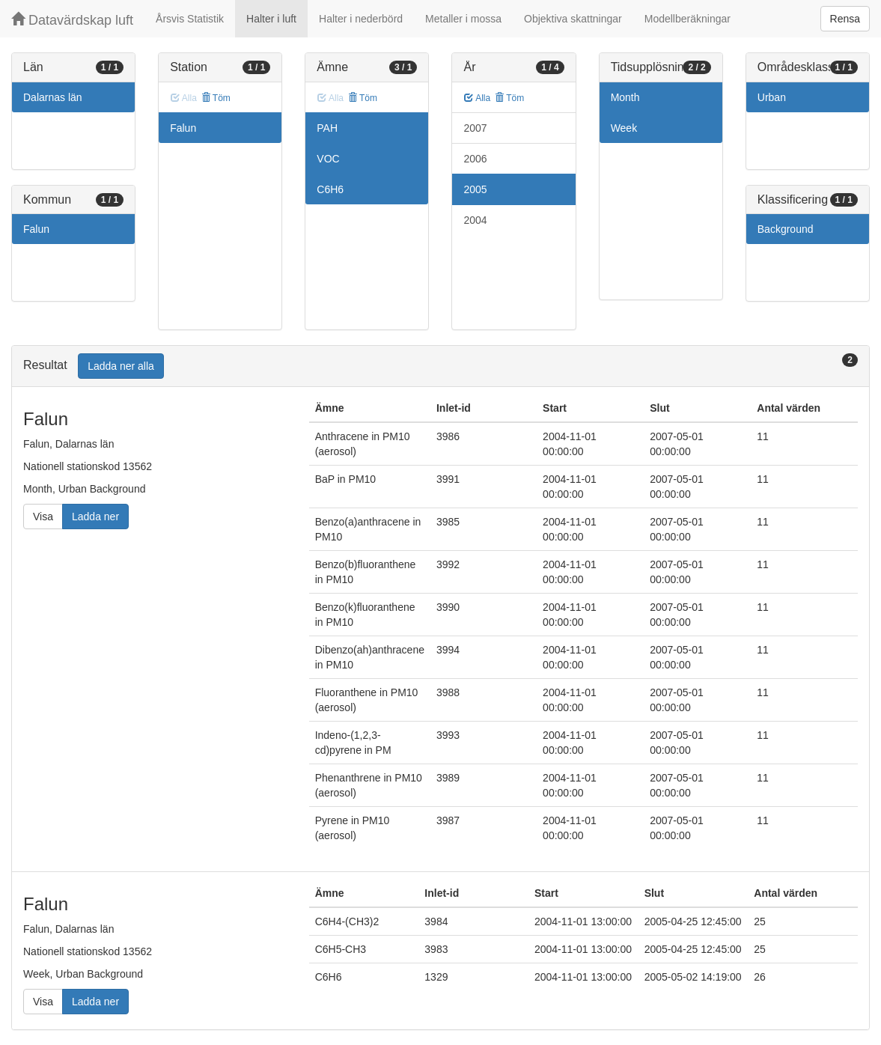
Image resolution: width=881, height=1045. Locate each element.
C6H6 (330, 189)
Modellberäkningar (687, 19)
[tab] (440, 366)
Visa (43, 516)
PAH (327, 128)
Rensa (845, 19)
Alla (477, 98)
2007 (475, 128)
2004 (475, 220)
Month (625, 97)
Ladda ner (95, 516)
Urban (771, 97)
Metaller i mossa (463, 19)
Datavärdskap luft (72, 20)
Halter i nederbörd (361, 19)
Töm (216, 98)
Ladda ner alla (121, 366)
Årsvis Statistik (190, 19)
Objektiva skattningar (573, 19)
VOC (328, 159)
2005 (475, 189)
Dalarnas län (52, 97)
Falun (36, 229)
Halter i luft (271, 19)
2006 (475, 159)
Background (785, 229)
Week (624, 128)
